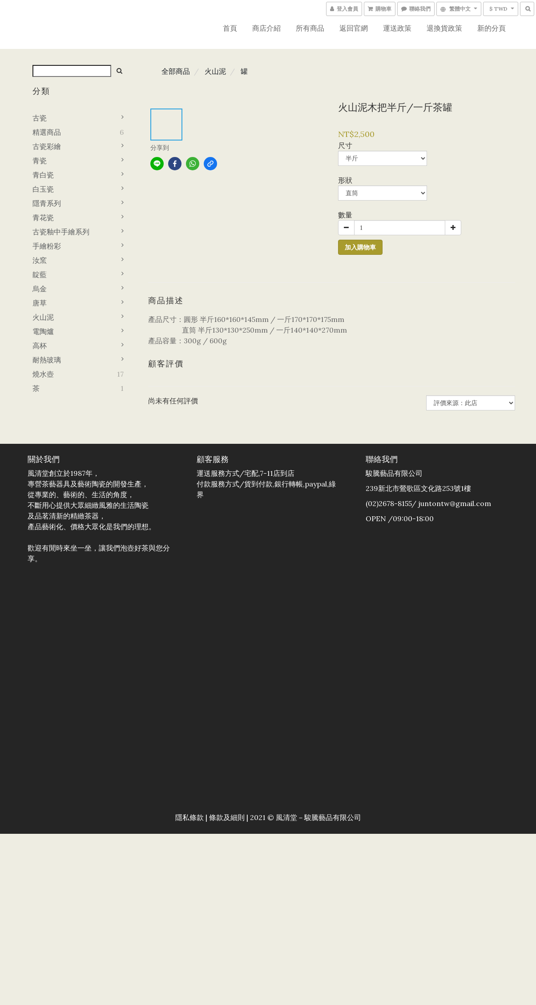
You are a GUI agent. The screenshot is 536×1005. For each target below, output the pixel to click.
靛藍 (39, 274)
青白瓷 (43, 174)
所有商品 (310, 28)
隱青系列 (46, 203)
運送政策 (397, 28)
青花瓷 (43, 217)
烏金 (39, 288)
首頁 (230, 28)
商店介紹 (266, 28)
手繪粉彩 (46, 245)
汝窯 (39, 260)
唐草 (39, 302)
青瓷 (39, 160)
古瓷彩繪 (46, 146)
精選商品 (46, 132)
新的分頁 (491, 28)
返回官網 (353, 28)
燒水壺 (43, 374)
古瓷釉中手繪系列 (60, 231)
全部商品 (175, 71)
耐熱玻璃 (46, 359)
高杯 (39, 345)
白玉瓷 (43, 189)
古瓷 (39, 117)
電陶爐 (43, 331)
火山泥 (43, 317)
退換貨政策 (444, 28)
